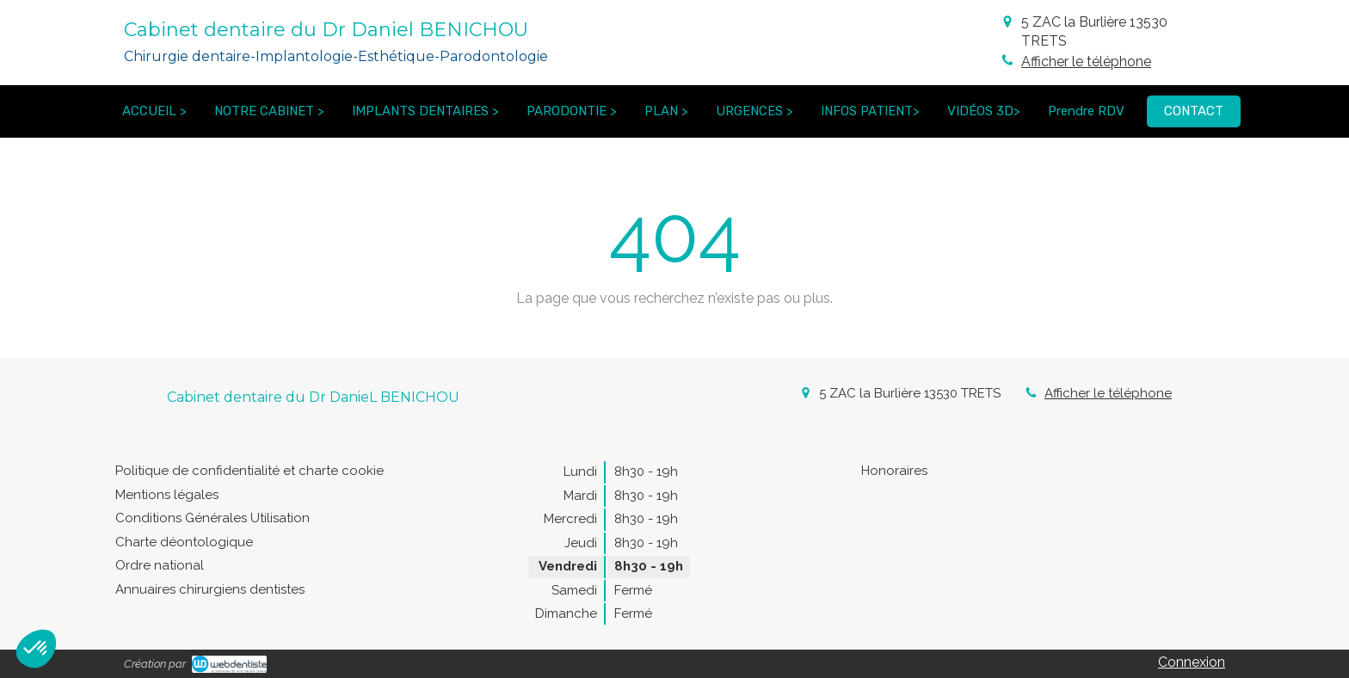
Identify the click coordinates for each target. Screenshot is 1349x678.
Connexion (1191, 662)
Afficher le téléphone (1086, 61)
